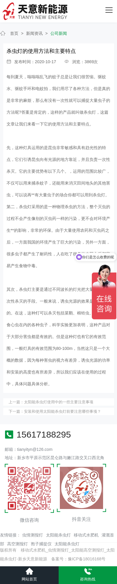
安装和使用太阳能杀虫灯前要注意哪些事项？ (62, 411)
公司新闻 (58, 33)
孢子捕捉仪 (41, 543)
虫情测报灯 (32, 535)
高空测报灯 (17, 543)
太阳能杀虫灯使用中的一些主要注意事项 (58, 402)
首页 (14, 33)
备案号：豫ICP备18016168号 (78, 559)
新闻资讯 (34, 33)
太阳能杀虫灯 (58, 535)
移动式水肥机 (86, 535)
